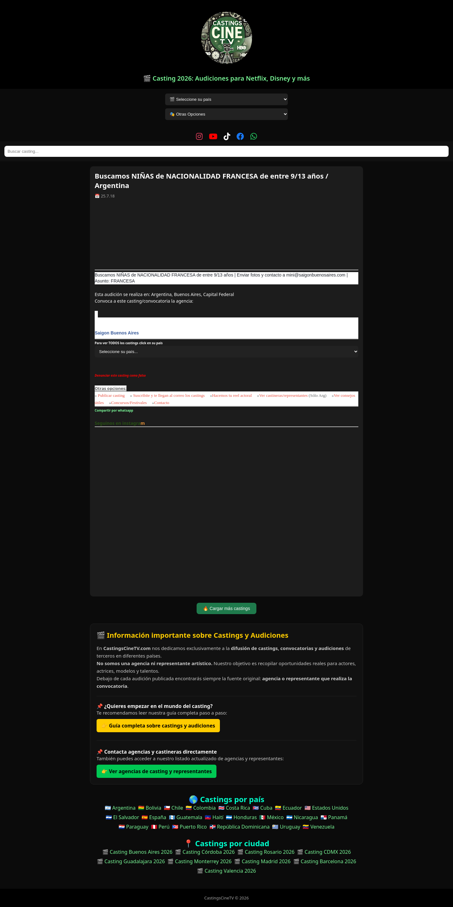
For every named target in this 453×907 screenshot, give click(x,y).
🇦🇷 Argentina (120, 807)
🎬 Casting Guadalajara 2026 (131, 861)
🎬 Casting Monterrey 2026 (199, 861)
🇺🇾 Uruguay (286, 826)
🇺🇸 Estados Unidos (327, 807)
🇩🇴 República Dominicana (240, 826)
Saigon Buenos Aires (117, 332)
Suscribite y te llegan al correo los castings (169, 395)
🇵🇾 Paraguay (133, 826)
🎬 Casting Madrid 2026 (262, 861)
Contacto (161, 402)
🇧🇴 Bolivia (149, 807)
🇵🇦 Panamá (334, 817)
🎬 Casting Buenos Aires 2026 (137, 851)
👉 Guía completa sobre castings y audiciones (158, 725)
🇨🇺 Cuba (262, 807)
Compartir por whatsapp (115, 410)
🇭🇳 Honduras (241, 817)
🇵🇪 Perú (160, 826)
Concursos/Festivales (129, 402)
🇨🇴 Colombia (201, 807)
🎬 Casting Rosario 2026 (265, 851)
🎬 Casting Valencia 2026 (226, 870)
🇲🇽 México (271, 817)
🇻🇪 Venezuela (318, 826)
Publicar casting (112, 395)
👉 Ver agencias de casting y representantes (156, 771)
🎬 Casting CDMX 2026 (324, 851)
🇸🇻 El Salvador (122, 817)
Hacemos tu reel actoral (232, 395)
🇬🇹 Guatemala (186, 817)
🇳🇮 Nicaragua (302, 817)
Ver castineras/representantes (283, 395)
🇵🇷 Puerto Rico (189, 826)
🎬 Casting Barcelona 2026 (324, 861)
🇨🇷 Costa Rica (234, 807)
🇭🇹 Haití (214, 817)
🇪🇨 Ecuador (288, 807)
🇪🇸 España (154, 817)
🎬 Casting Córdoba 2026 (205, 851)
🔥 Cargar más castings (226, 608)
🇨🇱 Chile (173, 807)
